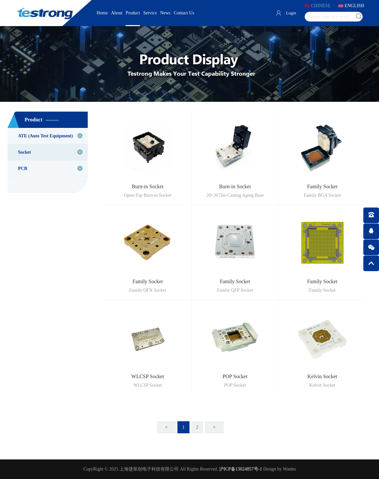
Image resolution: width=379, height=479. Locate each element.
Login (291, 12)
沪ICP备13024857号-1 (240, 469)
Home (102, 12)
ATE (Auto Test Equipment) (45, 135)
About (116, 12)
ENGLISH (354, 5)
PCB (22, 168)
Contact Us (184, 12)
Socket (24, 152)
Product (133, 12)
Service (150, 12)
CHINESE (320, 5)
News (165, 12)
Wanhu (289, 469)
